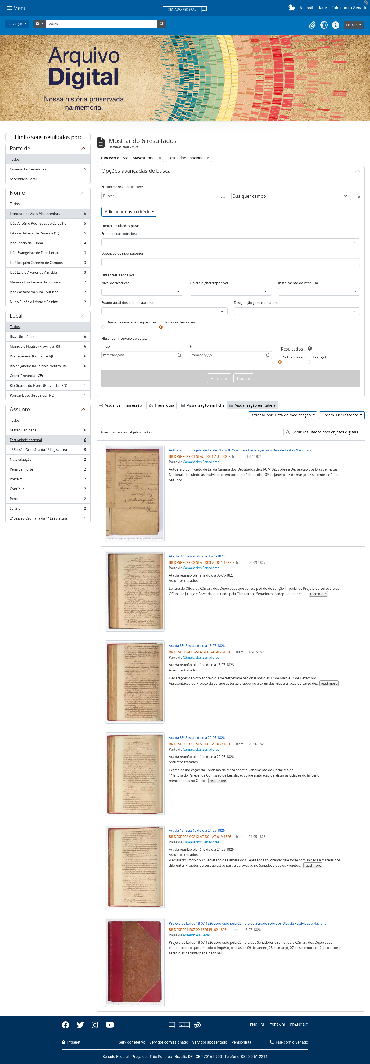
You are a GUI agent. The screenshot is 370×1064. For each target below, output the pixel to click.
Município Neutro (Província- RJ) (48, 347)
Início (105, 346)
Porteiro (48, 480)
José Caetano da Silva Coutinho (48, 293)
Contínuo (48, 490)
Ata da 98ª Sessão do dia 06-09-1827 (197, 556)
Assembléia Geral (48, 180)
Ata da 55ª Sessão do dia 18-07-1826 (197, 645)
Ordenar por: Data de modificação (281, 415)
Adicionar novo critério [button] (128, 212)
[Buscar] (158, 196)
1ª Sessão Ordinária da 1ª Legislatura (48, 451)
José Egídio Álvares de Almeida (48, 273)
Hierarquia (161, 405)
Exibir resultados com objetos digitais (322, 432)
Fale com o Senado (349, 7)
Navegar (16, 23)
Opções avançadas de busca (136, 171)
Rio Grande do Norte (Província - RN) (48, 387)
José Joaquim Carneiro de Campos (48, 264)
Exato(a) (319, 357)
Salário (48, 509)
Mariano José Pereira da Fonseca (48, 283)
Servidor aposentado (209, 1042)
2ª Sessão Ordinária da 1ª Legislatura (48, 519)
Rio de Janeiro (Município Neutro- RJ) (48, 367)
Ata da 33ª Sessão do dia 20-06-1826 (197, 737)
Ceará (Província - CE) (48, 377)
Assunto (20, 410)
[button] (292, 7)
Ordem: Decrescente (340, 415)
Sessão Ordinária (48, 431)
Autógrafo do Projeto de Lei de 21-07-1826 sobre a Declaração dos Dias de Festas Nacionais (240, 450)
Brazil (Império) (48, 338)
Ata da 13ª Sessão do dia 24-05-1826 (197, 830)
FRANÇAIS (299, 1025)
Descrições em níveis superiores (131, 322)
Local (16, 316)
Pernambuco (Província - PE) (48, 396)
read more (318, 593)
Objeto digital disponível (209, 283)
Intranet (71, 1042)
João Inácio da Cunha (48, 244)
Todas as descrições (179, 322)
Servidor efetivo (132, 1042)
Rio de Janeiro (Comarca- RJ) (48, 357)
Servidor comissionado (168, 1042)
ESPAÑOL (278, 1025)
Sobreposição (294, 357)
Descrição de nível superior (122, 253)
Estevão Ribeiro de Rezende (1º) (48, 234)
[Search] (101, 24)
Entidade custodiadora (119, 233)
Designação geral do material (256, 302)
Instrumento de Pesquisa (298, 283)
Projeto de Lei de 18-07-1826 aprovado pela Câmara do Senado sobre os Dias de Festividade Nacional (248, 923)
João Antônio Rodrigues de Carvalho (48, 224)
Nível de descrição (115, 283)
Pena (48, 500)
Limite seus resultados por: (48, 137)
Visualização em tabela (252, 405)
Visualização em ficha (203, 405)
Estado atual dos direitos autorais (127, 302)
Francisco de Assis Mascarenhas (48, 215)
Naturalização (48, 460)
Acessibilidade (313, 7)
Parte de (20, 149)
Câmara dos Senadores (48, 170)
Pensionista (241, 1042)
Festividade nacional (48, 441)
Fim (193, 346)
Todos (15, 159)
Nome (17, 193)
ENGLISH (258, 1025)
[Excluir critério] (359, 197)
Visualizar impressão (120, 405)
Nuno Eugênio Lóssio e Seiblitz (48, 303)
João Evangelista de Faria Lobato (48, 254)
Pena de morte (48, 470)
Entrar (352, 24)
